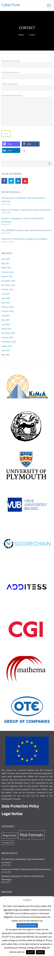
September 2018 (8, 341)
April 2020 (5, 302)
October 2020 (7, 289)
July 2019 (5, 315)
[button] (11, 143)
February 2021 (7, 272)
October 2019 (7, 311)
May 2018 (5, 354)
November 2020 (8, 285)
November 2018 (8, 333)
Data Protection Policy (27, 925)
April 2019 (5, 324)
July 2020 (5, 294)
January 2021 (7, 276)
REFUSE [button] (40, 952)
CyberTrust (10, 4)
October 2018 (7, 337)
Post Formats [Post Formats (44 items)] (31, 834)
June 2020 (5, 298)
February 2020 (7, 307)
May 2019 (5, 320)
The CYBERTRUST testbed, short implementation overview (26, 230)
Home (21, 34)
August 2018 (6, 346)
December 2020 (8, 281)
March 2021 (6, 267)
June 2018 (5, 350)
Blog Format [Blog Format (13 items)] (9, 835)
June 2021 (5, 259)
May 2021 (5, 263)
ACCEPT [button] (30, 952)
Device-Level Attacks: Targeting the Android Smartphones (26, 209)
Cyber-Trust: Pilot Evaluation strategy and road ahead (24, 239)
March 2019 (6, 328)
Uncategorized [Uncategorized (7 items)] (7, 843)
